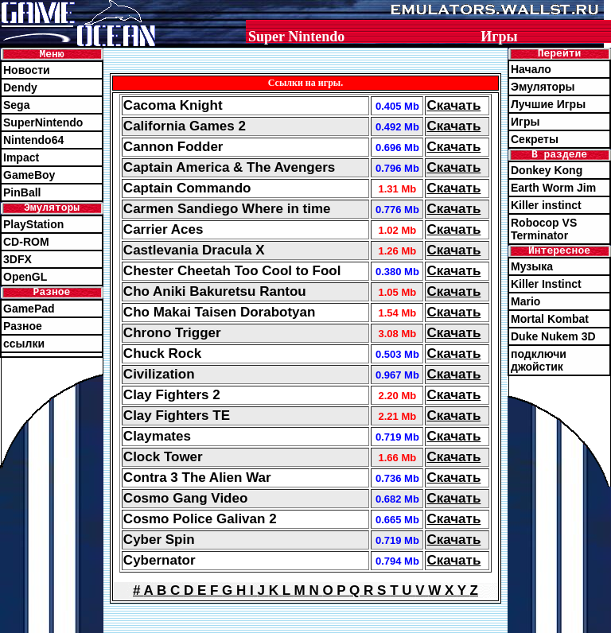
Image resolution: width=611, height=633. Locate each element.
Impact (21, 157)
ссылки (24, 343)
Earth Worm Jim (553, 187)
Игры (525, 121)
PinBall (22, 192)
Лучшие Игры (548, 104)
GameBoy (29, 175)
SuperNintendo (43, 122)
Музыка (532, 266)
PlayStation (33, 224)
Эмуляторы (543, 86)
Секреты (534, 139)
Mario (525, 301)
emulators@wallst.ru (417, 626)
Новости (26, 70)
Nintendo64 (33, 140)
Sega (16, 105)
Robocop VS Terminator (544, 229)
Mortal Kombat (550, 319)
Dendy (20, 87)
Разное (22, 326)
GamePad (29, 308)
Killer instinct (546, 205)
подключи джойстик (538, 360)
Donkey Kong (546, 170)
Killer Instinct (546, 284)
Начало (531, 69)
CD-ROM (26, 241)
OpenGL (25, 276)
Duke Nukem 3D (553, 336)
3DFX (17, 259)
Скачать (453, 105)
